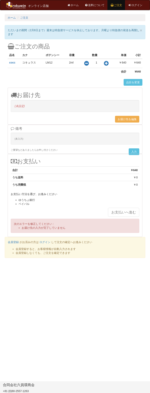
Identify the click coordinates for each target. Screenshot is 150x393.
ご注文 (116, 5)
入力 (134, 151)
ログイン (135, 5)
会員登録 (13, 242)
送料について (94, 5)
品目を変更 (133, 82)
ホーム (73, 5)
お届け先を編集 (127, 119)
